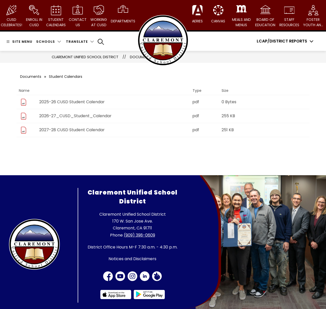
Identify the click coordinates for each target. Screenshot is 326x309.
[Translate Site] (80, 41)
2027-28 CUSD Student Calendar (72, 130)
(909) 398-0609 (139, 235)
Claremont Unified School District (85, 57)
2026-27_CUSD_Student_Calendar (75, 116)
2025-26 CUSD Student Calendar (72, 102)
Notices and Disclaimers (132, 259)
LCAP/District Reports (282, 41)
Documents (30, 76)
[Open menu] (18, 41)
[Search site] (101, 42)
